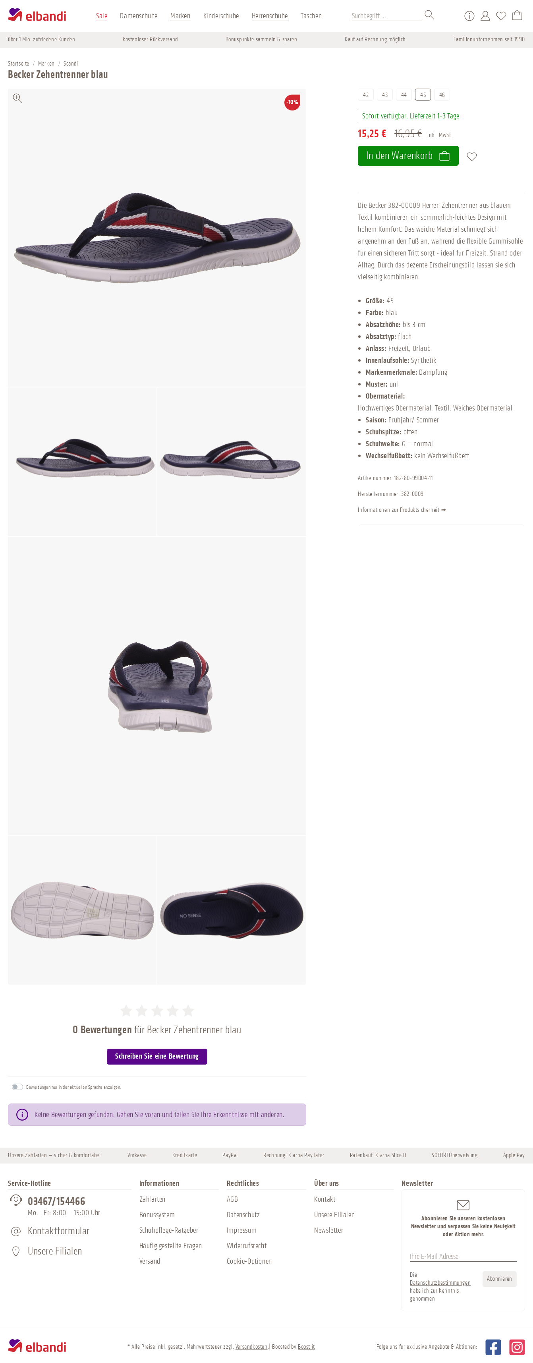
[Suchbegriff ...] (387, 16)
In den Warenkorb (408, 155)
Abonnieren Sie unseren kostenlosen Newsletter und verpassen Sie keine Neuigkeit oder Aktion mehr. (463, 1218)
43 (385, 95)
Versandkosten (252, 1347)
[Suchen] (430, 16)
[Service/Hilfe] (469, 16)
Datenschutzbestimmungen (440, 1283)
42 (366, 95)
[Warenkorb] (517, 16)
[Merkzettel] (501, 16)
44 (404, 95)
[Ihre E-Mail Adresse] (463, 1256)
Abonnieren (499, 1279)
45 (423, 95)
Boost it (306, 1347)
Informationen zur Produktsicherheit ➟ (427, 510)
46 (442, 95)
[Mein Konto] (485, 16)
